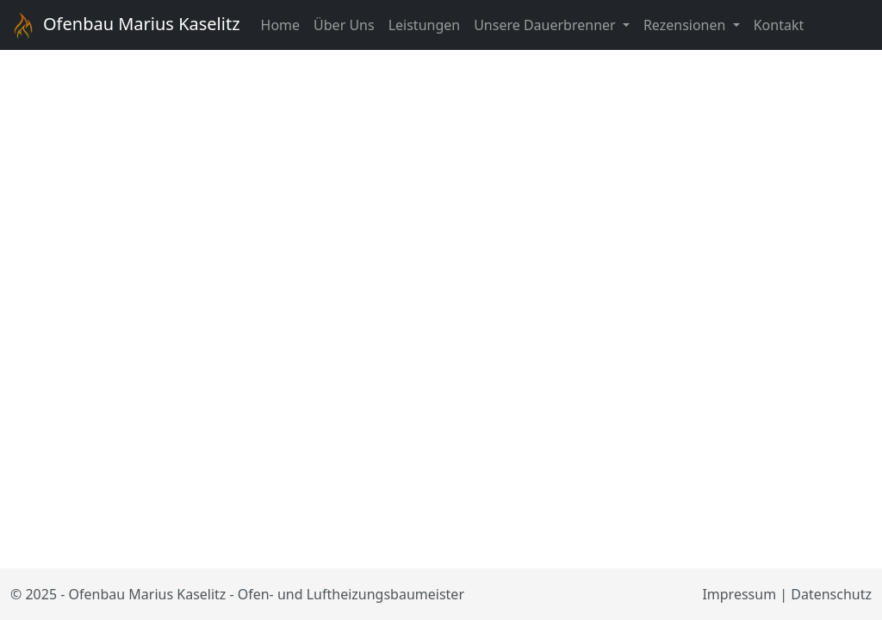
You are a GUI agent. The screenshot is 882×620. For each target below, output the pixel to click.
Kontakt (779, 25)
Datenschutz (831, 594)
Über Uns (344, 25)
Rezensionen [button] (686, 25)
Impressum (739, 594)
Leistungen (424, 25)
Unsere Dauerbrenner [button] (546, 25)
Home (281, 25)
